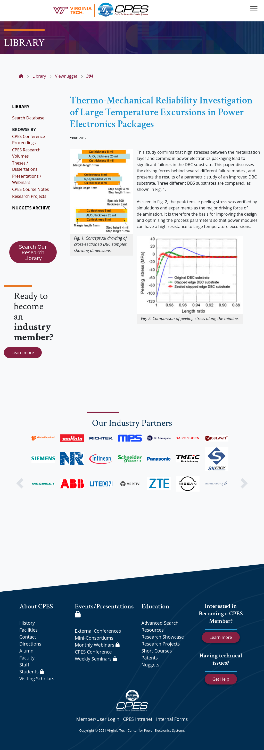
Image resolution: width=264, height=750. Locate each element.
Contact (27, 637)
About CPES (36, 606)
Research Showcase (163, 637)
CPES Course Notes (30, 189)
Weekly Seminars (96, 659)
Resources (153, 630)
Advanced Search (160, 623)
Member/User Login (97, 719)
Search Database (28, 118)
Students (31, 672)
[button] (20, 483)
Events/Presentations (104, 609)
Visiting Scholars (36, 678)
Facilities (28, 630)
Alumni (27, 651)
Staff (24, 665)
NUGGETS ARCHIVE (31, 208)
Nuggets (150, 665)
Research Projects (29, 196)
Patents (150, 658)
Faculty (27, 658)
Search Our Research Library (33, 252)
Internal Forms (172, 719)
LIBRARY (20, 106)
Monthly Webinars (97, 645)
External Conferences (98, 631)
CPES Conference (93, 652)
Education (155, 606)
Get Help (220, 679)
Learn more (23, 352)
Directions (30, 644)
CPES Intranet (137, 719)
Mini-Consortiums (94, 638)
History (27, 623)
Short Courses (157, 651)
